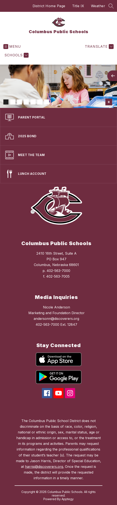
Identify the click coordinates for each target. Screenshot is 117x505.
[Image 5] (33, 102)
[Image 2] (12, 102)
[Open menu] (12, 46)
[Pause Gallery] (108, 102)
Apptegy (68, 499)
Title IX (78, 6)
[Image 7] (46, 102)
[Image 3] (19, 102)
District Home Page (49, 6)
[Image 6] (39, 102)
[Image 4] (26, 102)
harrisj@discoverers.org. (44, 466)
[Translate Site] (99, 46)
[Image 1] (5, 102)
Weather (98, 6)
